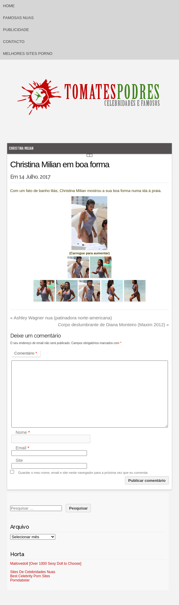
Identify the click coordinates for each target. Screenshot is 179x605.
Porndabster (20, 580)
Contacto (14, 41)
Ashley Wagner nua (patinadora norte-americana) (61, 317)
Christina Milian (21, 148)
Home (9, 6)
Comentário (25, 353)
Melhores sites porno (27, 53)
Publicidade (16, 29)
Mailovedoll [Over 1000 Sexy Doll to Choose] (45, 563)
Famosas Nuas (18, 18)
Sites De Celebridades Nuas (32, 572)
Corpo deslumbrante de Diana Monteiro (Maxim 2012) (113, 324)
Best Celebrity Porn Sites (30, 576)
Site (19, 460)
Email (22, 447)
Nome (23, 432)
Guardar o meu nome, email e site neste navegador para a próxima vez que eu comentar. (83, 472)
